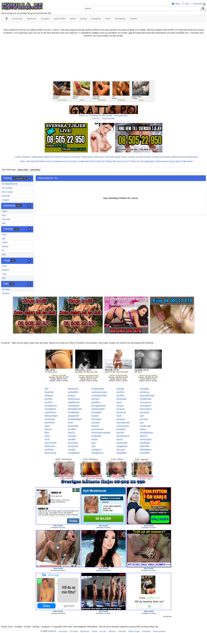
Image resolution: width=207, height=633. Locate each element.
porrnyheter (51, 443)
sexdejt (71, 449)
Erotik (92, 161)
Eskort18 (182, 157)
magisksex (122, 446)
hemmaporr (146, 409)
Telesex (57, 157)
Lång (4, 274)
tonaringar (50, 419)
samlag (120, 388)
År (3, 250)
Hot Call (103, 631)
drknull (48, 429)
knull (118, 416)
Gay (187, 4)
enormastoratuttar (100, 432)
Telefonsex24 (87, 157)
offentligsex (146, 449)
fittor (47, 432)
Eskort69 (35, 161)
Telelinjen (26, 157)
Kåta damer (187, 161)
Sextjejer (156, 157)
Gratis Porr (100, 161)
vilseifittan (121, 453)
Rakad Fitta (111, 161)
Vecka (5, 242)
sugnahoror (51, 412)
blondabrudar (75, 409)
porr (142, 416)
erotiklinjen (73, 412)
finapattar (96, 436)
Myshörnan (85, 631)
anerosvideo (35, 170)
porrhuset (73, 443)
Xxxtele (94, 631)
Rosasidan (165, 157)
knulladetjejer (75, 419)
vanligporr (96, 449)
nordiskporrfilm (99, 395)
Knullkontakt (83, 161)
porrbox (95, 399)
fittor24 (143, 436)
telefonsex (73, 388)
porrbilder (145, 453)
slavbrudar (121, 443)
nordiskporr (74, 405)
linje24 (71, 432)
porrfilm (120, 392)
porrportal (73, 446)
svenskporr (145, 405)
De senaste (7, 188)
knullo (94, 439)
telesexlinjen (51, 416)
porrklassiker (98, 409)
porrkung (144, 392)
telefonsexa (74, 399)
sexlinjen (49, 449)
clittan (143, 429)
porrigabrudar (98, 405)
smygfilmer (50, 409)
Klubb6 (174, 157)
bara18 (95, 426)
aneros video (23, 170)
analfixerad (73, 402)
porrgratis (121, 399)
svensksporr (122, 426)
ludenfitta (144, 446)
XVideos (6, 293)
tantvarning (50, 453)
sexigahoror (97, 453)
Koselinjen (76, 157)
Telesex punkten (159, 631)
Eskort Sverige (128, 157)
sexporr (72, 395)
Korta (4, 266)
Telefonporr (99, 157)
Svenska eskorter (143, 157)
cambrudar (145, 426)
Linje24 (18, 157)
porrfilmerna (122, 436)
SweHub (49, 392)
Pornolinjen (63, 631)
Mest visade (7, 192)
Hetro (177, 4)
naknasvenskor (99, 392)
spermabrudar (147, 395)
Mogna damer (175, 161)
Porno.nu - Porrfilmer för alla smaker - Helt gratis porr (103, 115)
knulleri (95, 416)
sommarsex (97, 429)
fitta (46, 388)
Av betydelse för (10, 183)
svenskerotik (123, 422)
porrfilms (95, 402)
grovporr (120, 419)
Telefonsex (49, 157)
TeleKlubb (122, 631)
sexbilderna (51, 405)
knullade (120, 429)
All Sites (6, 289)
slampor (95, 422)
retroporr (120, 449)
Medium (5, 270)
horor (47, 436)
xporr (119, 402)
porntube (144, 412)
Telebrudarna (37, 157)
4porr (47, 426)
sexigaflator (74, 453)
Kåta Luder (25, 161)
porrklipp (144, 388)
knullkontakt (97, 388)
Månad (5, 246)
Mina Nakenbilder (113, 157)
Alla (3, 223)
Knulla (141, 161)
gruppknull (73, 416)
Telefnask (112, 631)
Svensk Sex (122, 161)
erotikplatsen (146, 432)
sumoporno (146, 402)
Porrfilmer (132, 161)
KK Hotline (74, 631)
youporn (120, 409)
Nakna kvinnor (46, 161)
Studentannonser (61, 161)
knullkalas (145, 443)
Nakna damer (162, 161)
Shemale (198, 4)
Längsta (5, 200)
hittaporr (49, 395)
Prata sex (66, 157)
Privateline (146, 631)
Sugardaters (149, 161)
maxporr (72, 436)
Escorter (73, 161)
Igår (3, 238)
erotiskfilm (73, 392)
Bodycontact (192, 157)
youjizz (120, 405)
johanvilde (73, 426)
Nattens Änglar (134, 631)
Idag (4, 234)
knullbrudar (145, 399)
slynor (119, 439)
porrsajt (144, 419)
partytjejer (96, 412)
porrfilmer (50, 422)
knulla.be (52, 631)
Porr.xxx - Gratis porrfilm (103, 118)
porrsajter (96, 419)
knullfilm (72, 429)
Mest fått (6, 196)
